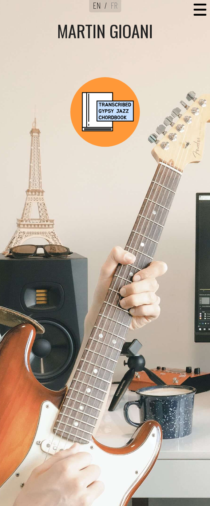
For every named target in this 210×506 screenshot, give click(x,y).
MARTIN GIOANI (105, 30)
